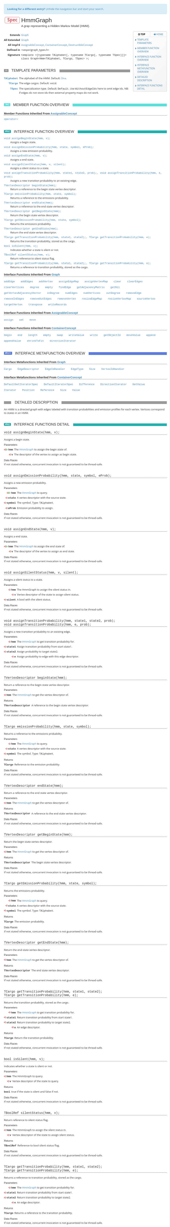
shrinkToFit (35, 340)
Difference (87, 383)
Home (158, 34)
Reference (47, 389)
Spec (12, 20)
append (151, 334)
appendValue (12, 340)
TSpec (14, 88)
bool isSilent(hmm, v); (21, 245)
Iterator (10, 389)
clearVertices (14, 286)
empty (49, 286)
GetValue (139, 383)
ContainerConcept (56, 45)
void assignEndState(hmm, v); (25, 154)
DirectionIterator (113, 383)
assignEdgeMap (69, 280)
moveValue (133, 334)
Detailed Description (144, 78)
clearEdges (135, 280)
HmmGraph (26, 448)
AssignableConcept (32, 45)
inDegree (53, 292)
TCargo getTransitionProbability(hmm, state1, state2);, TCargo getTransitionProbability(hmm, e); (77, 236)
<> (6, 70)
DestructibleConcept (80, 45)
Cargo (8, 368)
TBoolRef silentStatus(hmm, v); (27, 254)
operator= (11, 118)
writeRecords (57, 303)
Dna (63, 78)
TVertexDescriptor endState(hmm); (29, 201)
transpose (35, 303)
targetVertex (13, 303)
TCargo (13, 83)
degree (34, 286)
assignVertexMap (96, 280)
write (94, 334)
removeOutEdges (41, 298)
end (19, 334)
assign (8, 319)
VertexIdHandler (112, 368)
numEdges (71, 292)
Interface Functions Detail (149, 87)
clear (117, 280)
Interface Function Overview (149, 58)
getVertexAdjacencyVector (22, 292)
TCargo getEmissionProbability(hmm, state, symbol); (42, 219)
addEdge (9, 280)
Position (28, 389)
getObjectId (112, 334)
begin (8, 334)
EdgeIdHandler (55, 368)
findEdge (65, 286)
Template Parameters (144, 41)
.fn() (7, 103)
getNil (115, 286)
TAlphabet (11, 78)
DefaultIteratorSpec (58, 383)
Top (141, 34)
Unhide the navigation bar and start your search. (55, 9)
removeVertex (66, 298)
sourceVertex (146, 298)
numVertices (91, 292)
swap (60, 334)
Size (92, 368)
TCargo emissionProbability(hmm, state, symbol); (40, 193)
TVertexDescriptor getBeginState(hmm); (32, 210)
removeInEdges (14, 298)
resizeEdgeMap (92, 298)
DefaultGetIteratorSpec (21, 383)
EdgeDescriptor (28, 368)
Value (76, 389)
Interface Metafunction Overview (146, 68)
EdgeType (77, 368)
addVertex (46, 280)
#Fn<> (8, 352)
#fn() (7, 130)
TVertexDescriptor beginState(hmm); (30, 184)
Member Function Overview (148, 49)
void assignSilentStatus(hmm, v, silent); (35, 163)
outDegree (113, 292)
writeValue (76, 334)
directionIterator (63, 340)
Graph (25, 35)
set (21, 319)
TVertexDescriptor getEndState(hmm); (31, 228)
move (33, 319)
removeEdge (133, 292)
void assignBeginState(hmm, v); (27, 137)
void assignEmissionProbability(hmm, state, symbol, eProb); (49, 146)
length (32, 334)
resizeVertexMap (119, 298)
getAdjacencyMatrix (91, 286)
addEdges (27, 280)
